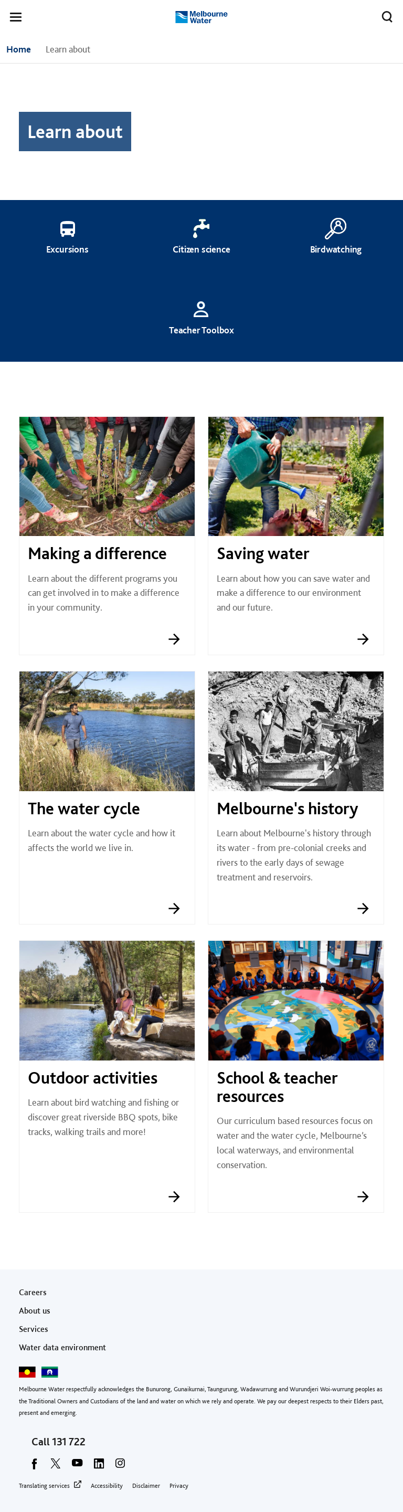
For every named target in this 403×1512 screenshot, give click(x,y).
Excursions (67, 249)
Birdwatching (336, 249)
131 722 (69, 1441)
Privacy (178, 1485)
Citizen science (201, 249)
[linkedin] (98, 1466)
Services (33, 1329)
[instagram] (120, 1466)
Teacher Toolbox (201, 329)
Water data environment (62, 1347)
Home (18, 49)
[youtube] (77, 1466)
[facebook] (34, 1466)
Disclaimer (146, 1485)
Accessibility (107, 1485)
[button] (15, 18)
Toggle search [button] (384, 15)
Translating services (44, 1485)
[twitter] (55, 1466)
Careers (33, 1292)
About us (34, 1311)
